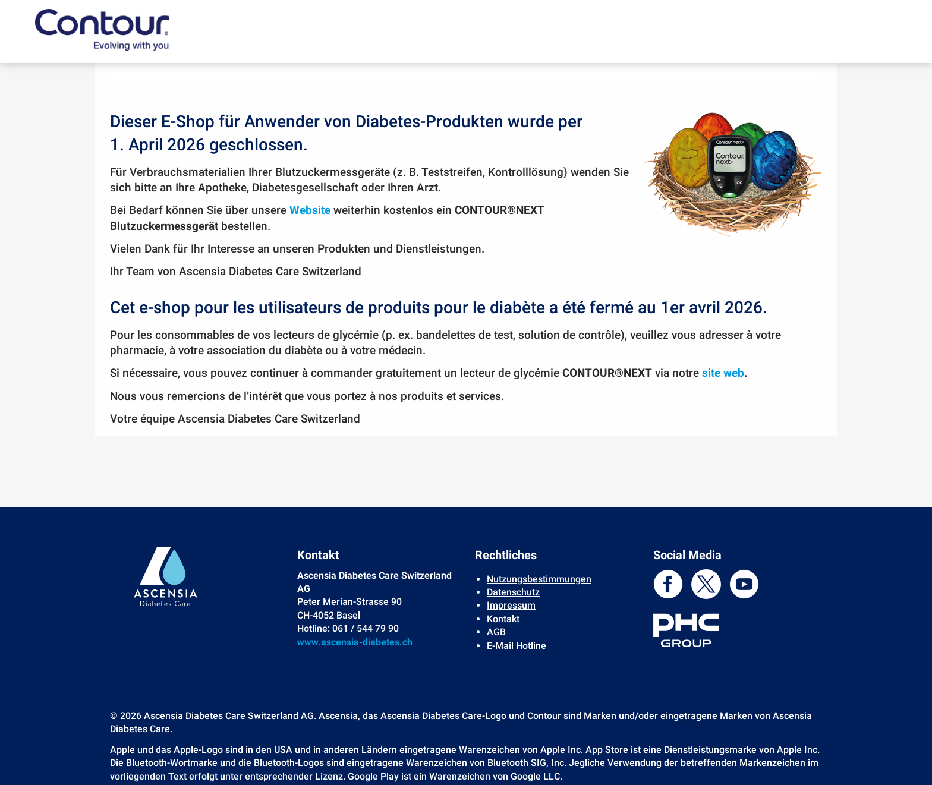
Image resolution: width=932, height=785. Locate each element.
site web (723, 373)
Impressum (511, 605)
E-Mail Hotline (516, 645)
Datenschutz (513, 592)
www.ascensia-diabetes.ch (355, 642)
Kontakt (503, 619)
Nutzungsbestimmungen (539, 579)
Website (309, 210)
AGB (496, 632)
